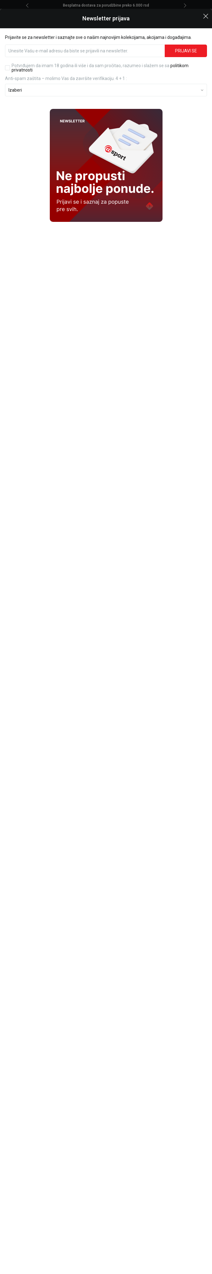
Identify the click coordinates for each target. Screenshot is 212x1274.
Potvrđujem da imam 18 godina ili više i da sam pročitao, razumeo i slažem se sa (100, 63)
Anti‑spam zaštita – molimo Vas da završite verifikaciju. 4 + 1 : (66, 74)
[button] (206, 10)
